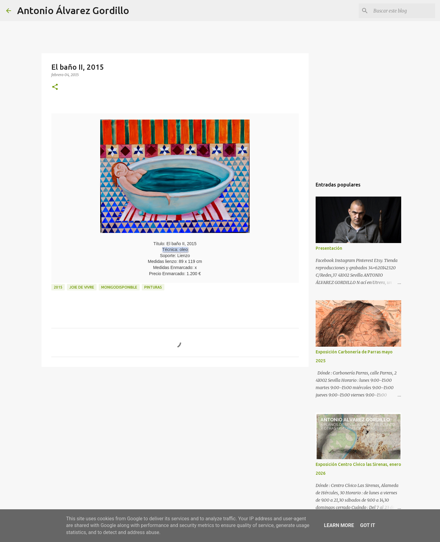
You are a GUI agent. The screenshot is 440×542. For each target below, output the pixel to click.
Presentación (329, 248)
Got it (367, 525)
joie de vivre (81, 287)
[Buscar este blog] (403, 10)
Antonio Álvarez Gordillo (73, 10)
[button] (55, 87)
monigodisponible (119, 287)
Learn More (339, 525)
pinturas (153, 287)
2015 (58, 287)
